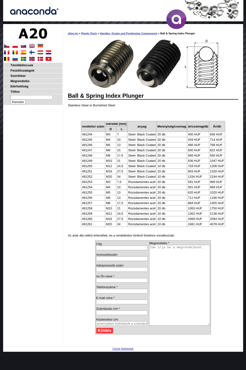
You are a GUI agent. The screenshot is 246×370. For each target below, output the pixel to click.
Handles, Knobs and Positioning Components (128, 33)
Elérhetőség (19, 86)
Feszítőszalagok (23, 70)
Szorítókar (18, 76)
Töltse (15, 91)
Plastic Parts (89, 33)
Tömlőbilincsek (22, 65)
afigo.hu (73, 33)
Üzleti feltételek (123, 364)
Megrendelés (20, 81)
